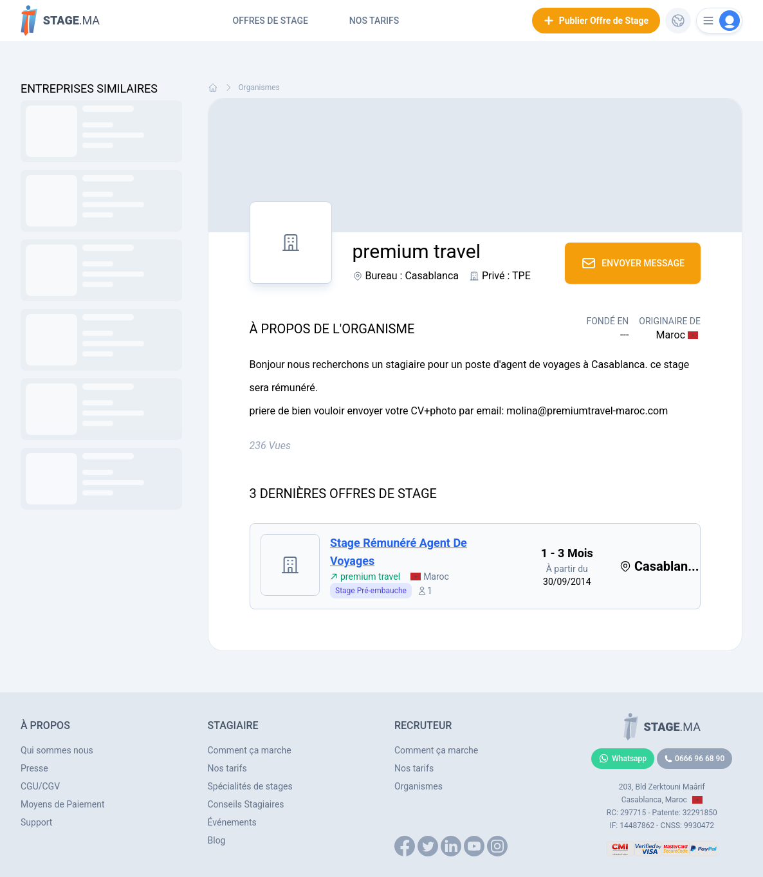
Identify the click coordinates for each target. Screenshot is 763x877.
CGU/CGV (40, 786)
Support (36, 822)
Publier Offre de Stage (596, 20)
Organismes (259, 87)
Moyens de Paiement (63, 804)
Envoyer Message (633, 263)
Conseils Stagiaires (246, 804)
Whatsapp (623, 758)
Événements (232, 822)
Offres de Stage (270, 20)
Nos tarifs (374, 20)
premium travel (365, 576)
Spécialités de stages (250, 786)
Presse (34, 768)
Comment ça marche (249, 750)
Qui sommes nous (57, 750)
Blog (217, 840)
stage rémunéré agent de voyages (398, 552)
